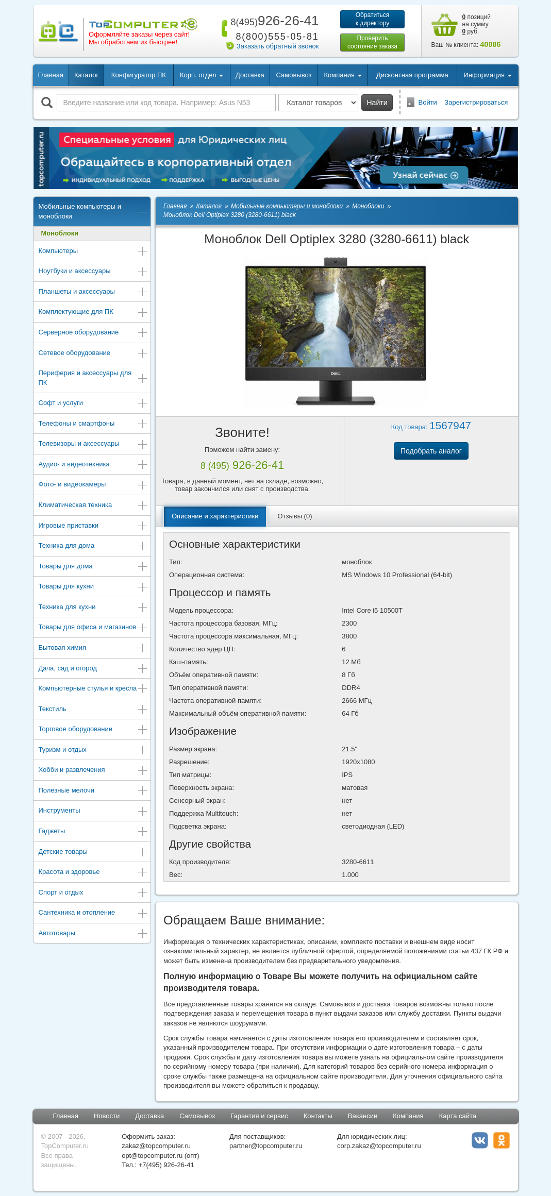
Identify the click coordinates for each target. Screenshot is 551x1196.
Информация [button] (487, 75)
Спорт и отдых (93, 893)
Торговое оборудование (93, 730)
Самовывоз (294, 75)
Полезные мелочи (93, 791)
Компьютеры (93, 252)
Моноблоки (60, 233)
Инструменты (93, 811)
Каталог (86, 75)
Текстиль (93, 710)
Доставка (250, 75)
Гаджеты (93, 832)
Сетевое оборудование (93, 354)
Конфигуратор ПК (138, 75)
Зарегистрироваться (476, 102)
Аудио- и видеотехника (93, 465)
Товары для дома (93, 567)
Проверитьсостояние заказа (372, 42)
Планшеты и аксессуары (93, 292)
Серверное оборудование (93, 333)
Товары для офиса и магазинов (93, 628)
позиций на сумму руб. (476, 24)
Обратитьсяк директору (373, 19)
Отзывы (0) (294, 516)
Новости (107, 1116)
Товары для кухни (93, 587)
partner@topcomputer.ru (265, 1146)
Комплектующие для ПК (93, 312)
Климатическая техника (93, 506)
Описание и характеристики (215, 516)
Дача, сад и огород (93, 669)
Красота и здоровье (93, 873)
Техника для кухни (93, 608)
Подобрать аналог (431, 451)
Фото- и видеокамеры (93, 485)
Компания (408, 1116)
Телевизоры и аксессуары (93, 444)
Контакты (318, 1116)
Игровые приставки (93, 526)
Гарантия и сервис (259, 1116)
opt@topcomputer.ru (152, 1155)
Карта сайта (457, 1116)
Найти (377, 102)
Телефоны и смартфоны (93, 424)
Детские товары (93, 852)
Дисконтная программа (412, 75)
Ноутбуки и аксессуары (93, 272)
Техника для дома (93, 546)
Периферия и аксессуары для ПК (93, 377)
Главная (50, 75)
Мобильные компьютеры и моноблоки (93, 211)
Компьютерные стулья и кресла (93, 689)
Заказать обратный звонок (278, 46)
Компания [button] (342, 75)
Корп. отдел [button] (201, 75)
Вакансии (362, 1116)
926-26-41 (273, 20)
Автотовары (93, 934)
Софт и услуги (93, 404)
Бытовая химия (93, 648)
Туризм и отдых (93, 750)
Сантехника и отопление (93, 913)
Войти (428, 102)
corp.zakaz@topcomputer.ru (379, 1146)
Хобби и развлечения (93, 771)
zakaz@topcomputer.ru (156, 1146)
